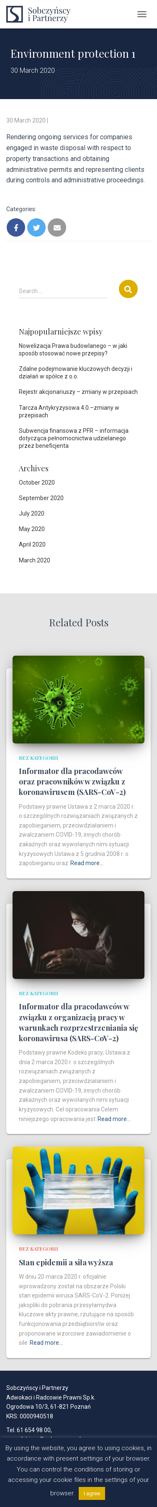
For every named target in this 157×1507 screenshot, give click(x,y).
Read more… (86, 863)
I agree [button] (92, 1493)
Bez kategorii (38, 757)
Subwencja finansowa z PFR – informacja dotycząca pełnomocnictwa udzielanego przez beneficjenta (74, 438)
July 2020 (31, 513)
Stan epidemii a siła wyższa (66, 1262)
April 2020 (32, 544)
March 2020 (34, 560)
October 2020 (37, 482)
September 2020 (41, 498)
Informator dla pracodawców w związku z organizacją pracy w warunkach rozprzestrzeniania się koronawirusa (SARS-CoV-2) (78, 1022)
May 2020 (32, 529)
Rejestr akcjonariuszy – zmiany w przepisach (78, 391)
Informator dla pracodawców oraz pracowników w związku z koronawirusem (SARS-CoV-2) (72, 781)
